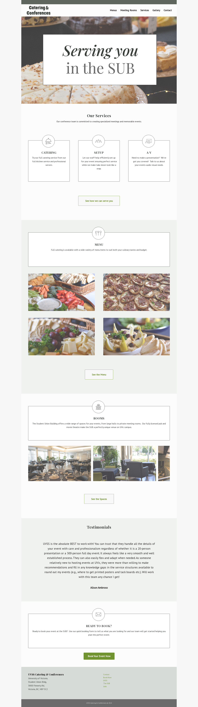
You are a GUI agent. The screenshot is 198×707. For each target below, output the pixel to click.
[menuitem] (113, 10)
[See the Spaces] (99, 499)
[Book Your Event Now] (99, 656)
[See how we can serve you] (99, 201)
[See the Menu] (99, 374)
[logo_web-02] (38, 10)
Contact (106, 674)
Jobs (105, 686)
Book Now (107, 677)
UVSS (105, 680)
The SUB (106, 683)
